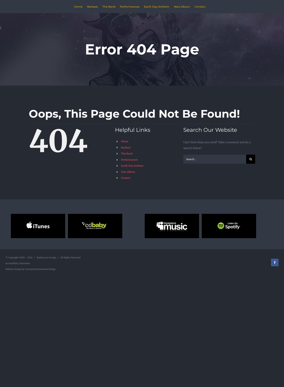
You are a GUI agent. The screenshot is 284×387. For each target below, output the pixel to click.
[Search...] (214, 159)
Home (124, 141)
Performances (129, 159)
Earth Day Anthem (132, 165)
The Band (126, 153)
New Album (128, 172)
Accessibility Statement (17, 263)
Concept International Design (40, 269)
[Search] (250, 159)
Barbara (126, 147)
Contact (125, 178)
